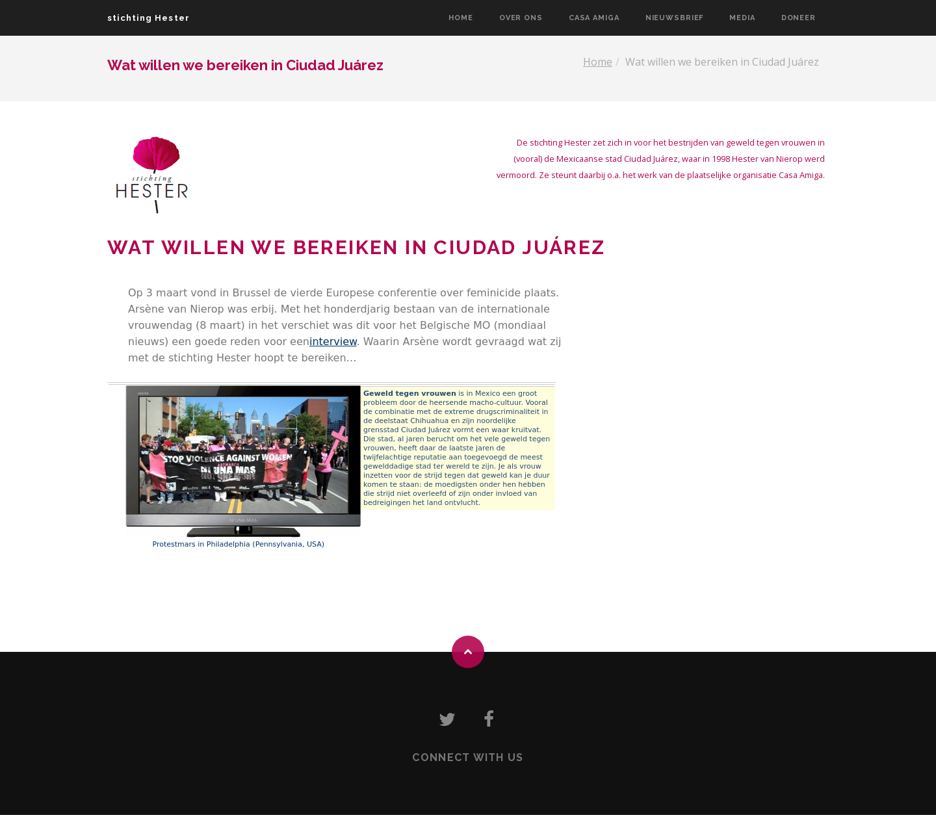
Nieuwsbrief (674, 18)
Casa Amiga (594, 18)
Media (742, 18)
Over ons (521, 18)
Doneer (798, 18)
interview (333, 341)
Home (460, 18)
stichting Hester (148, 18)
